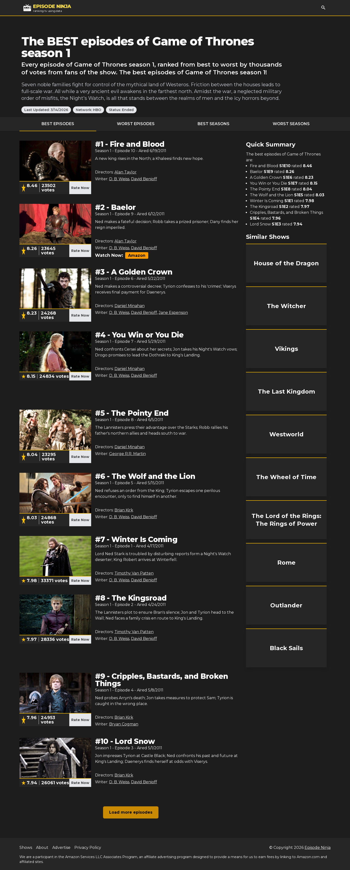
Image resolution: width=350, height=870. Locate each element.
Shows (25, 847)
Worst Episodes (136, 123)
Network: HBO (88, 110)
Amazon (136, 255)
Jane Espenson (173, 312)
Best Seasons (213, 123)
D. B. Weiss (119, 179)
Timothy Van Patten (134, 573)
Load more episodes (130, 812)
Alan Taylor (125, 172)
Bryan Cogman (123, 724)
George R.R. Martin (127, 453)
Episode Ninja (318, 847)
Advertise (61, 847)
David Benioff (144, 179)
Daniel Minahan (129, 305)
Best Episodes (58, 123)
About (42, 847)
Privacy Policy (87, 847)
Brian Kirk (123, 510)
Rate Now (80, 188)
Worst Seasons (291, 123)
